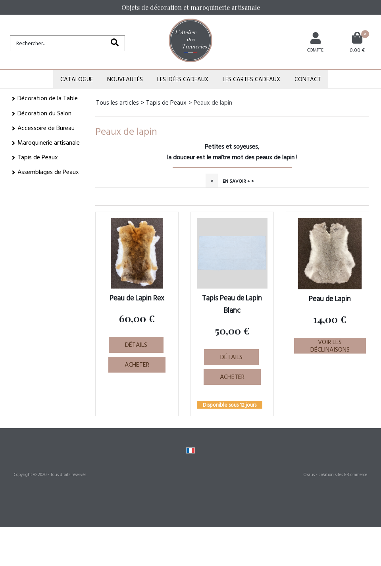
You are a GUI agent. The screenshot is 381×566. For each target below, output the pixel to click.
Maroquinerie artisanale (48, 142)
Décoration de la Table (47, 98)
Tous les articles (117, 102)
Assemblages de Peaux (48, 171)
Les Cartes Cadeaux (251, 79)
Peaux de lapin (213, 102)
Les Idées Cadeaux (182, 79)
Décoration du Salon (44, 113)
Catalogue (76, 79)
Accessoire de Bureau (46, 127)
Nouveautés (125, 79)
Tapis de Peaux (37, 157)
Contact (307, 79)
